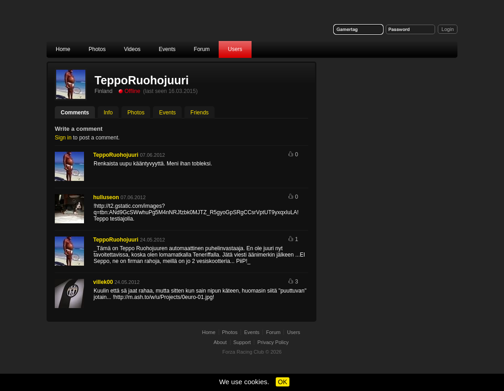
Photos (97, 49)
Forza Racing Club (117, 26)
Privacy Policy (273, 342)
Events (167, 49)
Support (242, 342)
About (220, 342)
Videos (132, 49)
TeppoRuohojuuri (115, 155)
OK (282, 382)
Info (108, 112)
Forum (202, 49)
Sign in (63, 137)
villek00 (103, 282)
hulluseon (106, 197)
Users (235, 49)
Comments (75, 112)
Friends (199, 112)
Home (63, 49)
